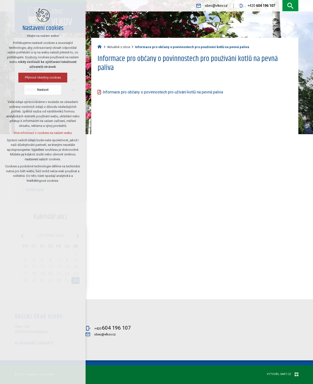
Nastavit (36, 89)
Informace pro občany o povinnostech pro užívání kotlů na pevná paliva (163, 92)
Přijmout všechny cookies (36, 77)
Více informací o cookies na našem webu (36, 133)
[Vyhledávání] (290, 6)
